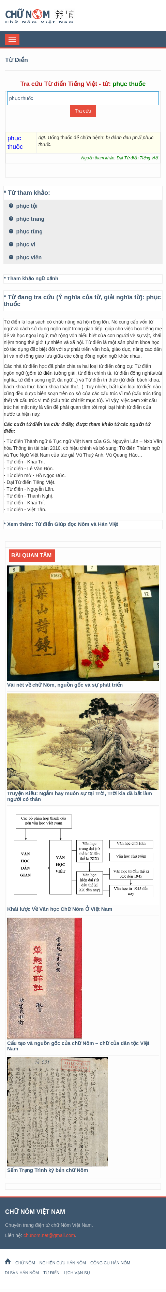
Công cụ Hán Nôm (110, 1263)
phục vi (22, 244)
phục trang (26, 219)
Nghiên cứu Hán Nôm (63, 1263)
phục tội (23, 206)
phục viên (25, 257)
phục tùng (26, 231)
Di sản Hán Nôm (22, 1273)
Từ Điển (51, 1273)
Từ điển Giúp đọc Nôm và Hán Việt (76, 524)
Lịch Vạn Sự (77, 1273)
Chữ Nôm (47, 16)
